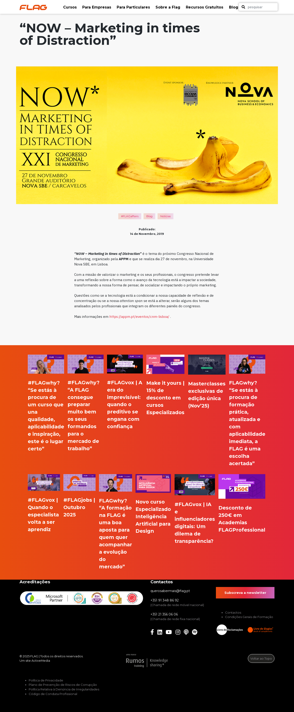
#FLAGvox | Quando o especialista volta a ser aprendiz (43, 514)
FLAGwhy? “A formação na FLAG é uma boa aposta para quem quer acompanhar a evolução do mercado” (115, 534)
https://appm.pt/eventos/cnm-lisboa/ (139, 316)
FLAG (34, 656)
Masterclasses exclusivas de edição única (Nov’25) (207, 395)
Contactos (233, 612)
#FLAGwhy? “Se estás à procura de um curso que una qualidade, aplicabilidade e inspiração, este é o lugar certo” (46, 416)
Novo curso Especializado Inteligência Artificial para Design (153, 516)
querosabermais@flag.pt (170, 591)
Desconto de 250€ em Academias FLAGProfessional (241, 519)
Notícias (165, 216)
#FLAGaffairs (130, 216)
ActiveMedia (40, 660)
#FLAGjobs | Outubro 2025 (79, 507)
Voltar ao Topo (261, 658)
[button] (70, 7)
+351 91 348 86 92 (164, 600)
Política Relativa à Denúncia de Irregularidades (64, 689)
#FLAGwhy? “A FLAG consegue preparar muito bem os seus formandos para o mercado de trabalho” (83, 415)
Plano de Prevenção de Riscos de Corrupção (63, 684)
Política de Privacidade (46, 680)
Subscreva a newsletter (245, 593)
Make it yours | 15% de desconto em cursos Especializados (165, 397)
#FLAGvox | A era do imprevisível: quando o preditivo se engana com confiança (124, 404)
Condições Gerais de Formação (249, 617)
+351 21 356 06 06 (164, 614)
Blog (149, 216)
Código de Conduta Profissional (53, 694)
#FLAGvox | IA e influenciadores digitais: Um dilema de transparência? (195, 522)
